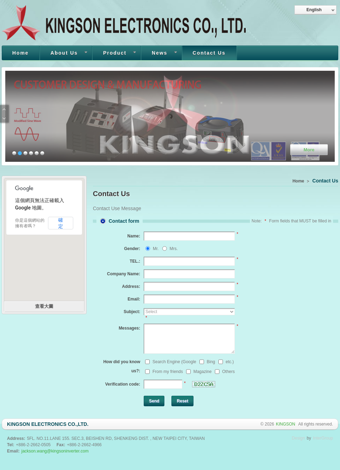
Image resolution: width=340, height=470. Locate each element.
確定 (60, 223)
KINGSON (286, 424)
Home (20, 53)
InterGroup (323, 438)
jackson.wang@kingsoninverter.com (55, 451)
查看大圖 (44, 306)
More (309, 149)
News (159, 53)
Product (114, 53)
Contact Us (209, 53)
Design (298, 438)
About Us (63, 53)
